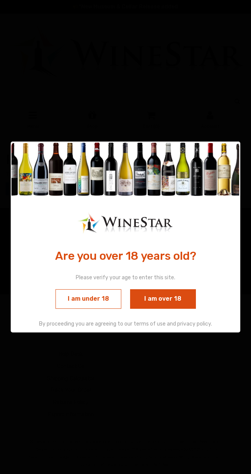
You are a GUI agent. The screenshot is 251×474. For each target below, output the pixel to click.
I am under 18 (88, 299)
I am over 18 (162, 299)
